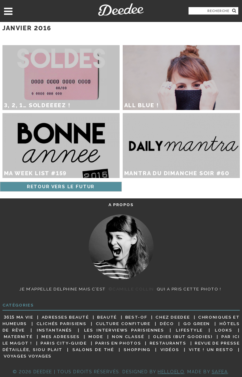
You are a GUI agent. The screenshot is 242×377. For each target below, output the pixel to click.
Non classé (128, 336)
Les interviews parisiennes (124, 330)
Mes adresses (60, 336)
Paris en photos (118, 343)
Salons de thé (93, 349)
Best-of (136, 317)
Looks (223, 330)
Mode (95, 336)
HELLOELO (171, 371)
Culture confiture (123, 323)
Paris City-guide (63, 343)
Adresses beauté (65, 317)
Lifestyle (189, 330)
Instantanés (54, 330)
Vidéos (169, 349)
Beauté (107, 317)
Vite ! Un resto (211, 349)
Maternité (18, 336)
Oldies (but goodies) (182, 336)
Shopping (137, 349)
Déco (167, 323)
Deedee (121, 9)
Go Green (196, 323)
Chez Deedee (172, 317)
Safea (220, 371)
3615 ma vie (18, 317)
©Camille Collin (131, 288)
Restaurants (168, 343)
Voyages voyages (28, 356)
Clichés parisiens (61, 323)
